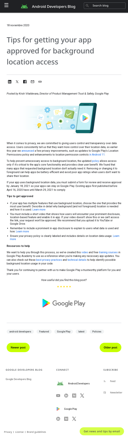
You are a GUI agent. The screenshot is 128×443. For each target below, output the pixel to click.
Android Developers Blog (54, 6)
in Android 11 (97, 154)
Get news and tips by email (102, 431)
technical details (77, 259)
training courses (108, 252)
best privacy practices (49, 259)
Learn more (39, 209)
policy (95, 161)
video (85, 252)
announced (28, 150)
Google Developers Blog (19, 379)
